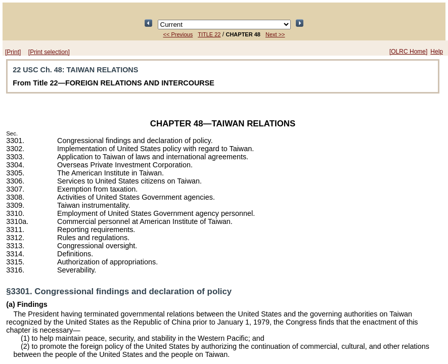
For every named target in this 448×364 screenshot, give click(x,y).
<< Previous (178, 34)
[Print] (13, 52)
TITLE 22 (209, 34)
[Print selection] (49, 52)
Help (436, 51)
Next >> (275, 34)
